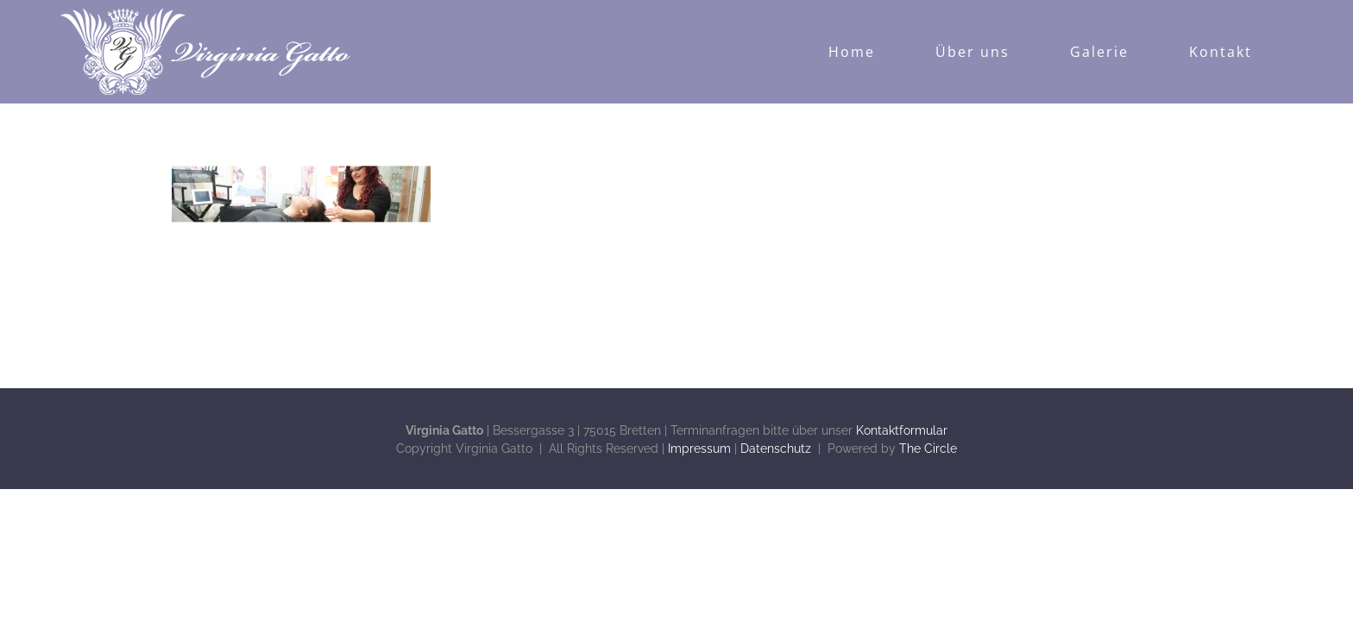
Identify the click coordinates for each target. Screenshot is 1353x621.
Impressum (699, 448)
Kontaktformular (901, 430)
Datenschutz (775, 448)
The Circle (928, 448)
